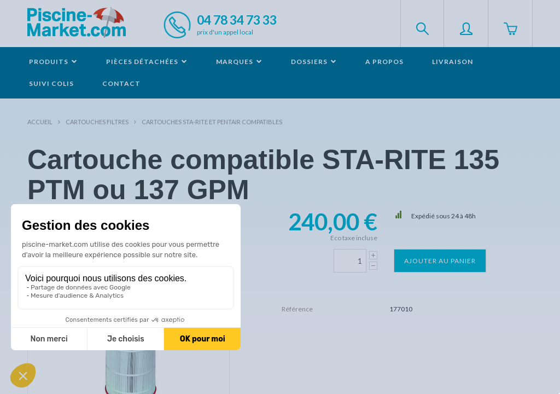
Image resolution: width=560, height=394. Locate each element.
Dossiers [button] (314, 61)
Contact (121, 83)
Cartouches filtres (97, 121)
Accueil (39, 121)
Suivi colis (51, 83)
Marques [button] (239, 61)
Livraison (452, 61)
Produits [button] (53, 61)
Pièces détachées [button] (147, 61)
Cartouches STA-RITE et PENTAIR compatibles (212, 121)
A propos (384, 61)
